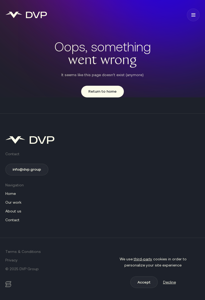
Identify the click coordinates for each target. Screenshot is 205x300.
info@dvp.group (27, 169)
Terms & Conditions (23, 251)
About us (13, 211)
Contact (12, 219)
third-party (143, 259)
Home (10, 193)
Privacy (11, 260)
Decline (169, 282)
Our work (13, 202)
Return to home (102, 91)
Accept (144, 282)
